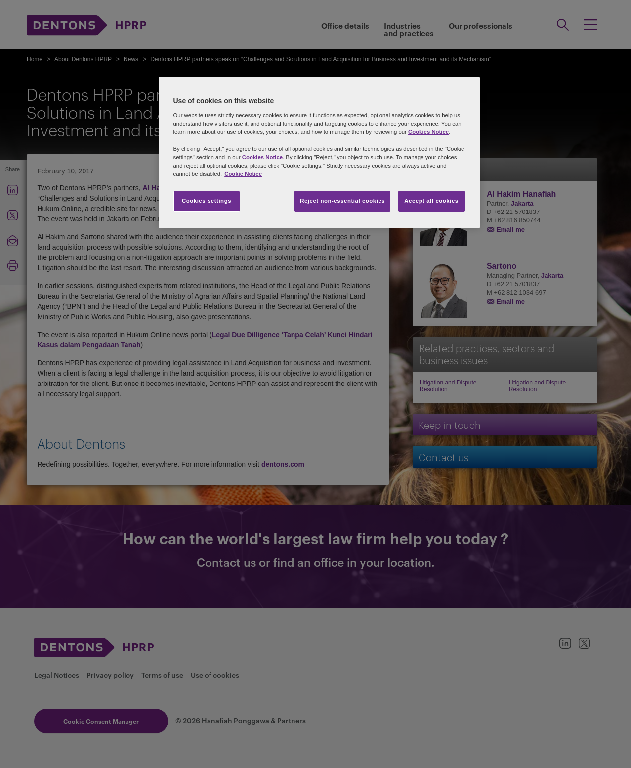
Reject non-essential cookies (342, 201)
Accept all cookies (431, 201)
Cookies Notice (428, 132)
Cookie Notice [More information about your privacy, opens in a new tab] (243, 174)
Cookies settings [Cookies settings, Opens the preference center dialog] (206, 201)
